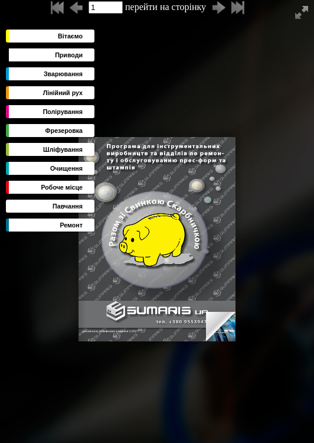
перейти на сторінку (147, 7)
